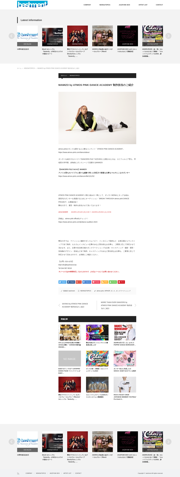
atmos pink (100, 291)
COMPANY (87, 5)
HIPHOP (107, 291)
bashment (71, 291)
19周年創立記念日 (23, 49)
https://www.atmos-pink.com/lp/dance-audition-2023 (77, 222)
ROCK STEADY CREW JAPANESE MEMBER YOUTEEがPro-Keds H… (125, 397)
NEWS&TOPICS (104, 5)
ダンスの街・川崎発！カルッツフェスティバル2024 (97, 370)
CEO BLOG (27, 44)
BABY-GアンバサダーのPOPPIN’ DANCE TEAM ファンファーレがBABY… (69, 371)
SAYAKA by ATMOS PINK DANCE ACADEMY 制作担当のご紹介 (75, 305)
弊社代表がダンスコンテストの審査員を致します (97, 344)
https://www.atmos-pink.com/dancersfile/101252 (76, 176)
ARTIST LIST (143, 5)
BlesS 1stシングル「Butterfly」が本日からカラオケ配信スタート (52, 51)
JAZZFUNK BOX (124, 5)
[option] (29, 38)
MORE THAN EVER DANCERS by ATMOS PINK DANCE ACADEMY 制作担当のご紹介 (116, 305)
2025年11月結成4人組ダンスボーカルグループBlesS (102, 50)
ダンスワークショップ (123, 291)
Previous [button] (12, 36)
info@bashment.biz (69, 265)
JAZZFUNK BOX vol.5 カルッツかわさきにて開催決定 (127, 50)
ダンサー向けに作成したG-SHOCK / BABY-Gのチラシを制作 (125, 370)
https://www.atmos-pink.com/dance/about (73, 152)
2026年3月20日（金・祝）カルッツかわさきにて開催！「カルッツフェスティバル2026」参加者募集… (152, 52)
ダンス (113, 291)
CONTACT (159, 5)
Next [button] (168, 36)
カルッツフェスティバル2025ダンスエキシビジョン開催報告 (97, 396)
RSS (18, 473)
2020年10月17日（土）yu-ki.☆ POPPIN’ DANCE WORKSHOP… (125, 344)
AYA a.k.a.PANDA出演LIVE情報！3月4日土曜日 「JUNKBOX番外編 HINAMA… (69, 345)
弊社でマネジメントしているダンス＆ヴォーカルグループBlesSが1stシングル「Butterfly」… (77, 52)
